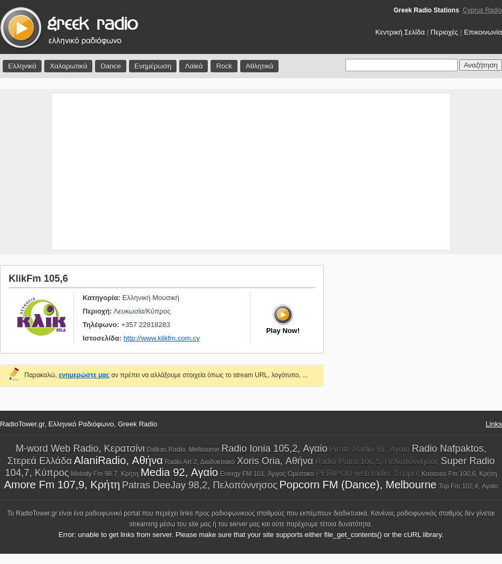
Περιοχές (444, 32)
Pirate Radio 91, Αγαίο (369, 448)
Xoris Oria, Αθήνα (275, 461)
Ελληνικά (22, 66)
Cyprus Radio (482, 10)
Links (494, 424)
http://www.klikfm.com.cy (162, 338)
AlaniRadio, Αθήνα (118, 460)
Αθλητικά (259, 66)
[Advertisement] (251, 171)
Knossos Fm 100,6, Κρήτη (459, 474)
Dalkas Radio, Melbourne (183, 449)
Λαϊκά (193, 66)
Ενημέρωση (153, 66)
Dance (110, 66)
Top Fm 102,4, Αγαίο (468, 486)
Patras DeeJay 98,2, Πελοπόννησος (199, 485)
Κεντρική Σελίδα (400, 32)
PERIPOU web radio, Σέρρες (367, 473)
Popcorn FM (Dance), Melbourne (358, 485)
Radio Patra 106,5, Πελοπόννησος (377, 461)
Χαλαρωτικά (68, 66)
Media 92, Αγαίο (179, 472)
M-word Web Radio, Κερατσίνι (80, 448)
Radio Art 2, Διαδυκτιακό (200, 462)
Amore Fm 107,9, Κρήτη (62, 485)
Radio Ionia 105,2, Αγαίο (274, 448)
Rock (224, 66)
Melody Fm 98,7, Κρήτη (105, 474)
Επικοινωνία (483, 32)
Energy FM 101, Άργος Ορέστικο (267, 474)
